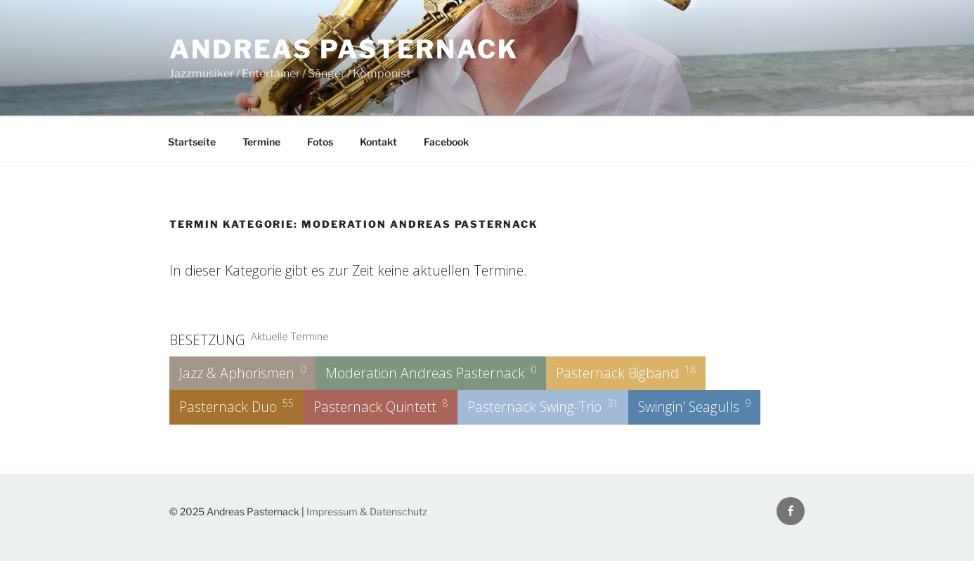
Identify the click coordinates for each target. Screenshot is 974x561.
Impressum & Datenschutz (366, 511)
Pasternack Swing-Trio (542, 406)
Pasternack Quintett (380, 406)
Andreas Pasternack (344, 49)
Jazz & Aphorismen (242, 372)
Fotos (320, 142)
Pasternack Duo (236, 406)
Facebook (446, 142)
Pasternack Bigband (626, 372)
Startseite (192, 142)
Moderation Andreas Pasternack (430, 372)
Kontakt (378, 142)
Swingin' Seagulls (694, 406)
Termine (261, 142)
